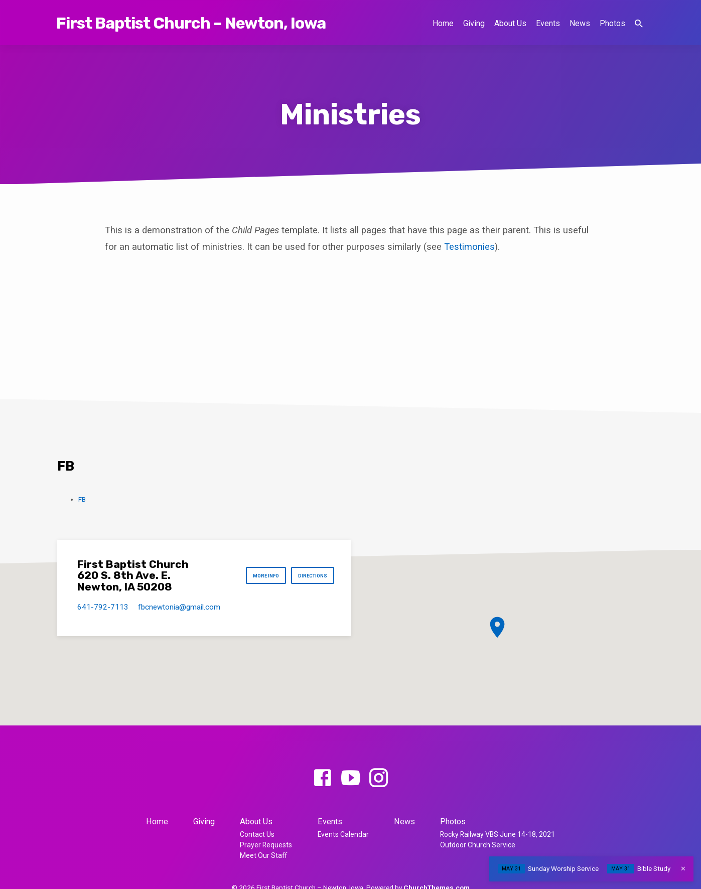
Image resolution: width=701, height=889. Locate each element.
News (580, 23)
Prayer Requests (266, 845)
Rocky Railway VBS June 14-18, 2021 (497, 834)
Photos (612, 23)
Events (548, 23)
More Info (253, 575)
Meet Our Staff (263, 855)
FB (82, 499)
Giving (474, 23)
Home (443, 23)
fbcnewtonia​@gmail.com (179, 607)
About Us (510, 23)
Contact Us (257, 834)
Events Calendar (343, 834)
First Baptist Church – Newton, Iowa (191, 23)
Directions (309, 575)
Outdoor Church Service (477, 845)
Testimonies (469, 246)
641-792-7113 (102, 607)
